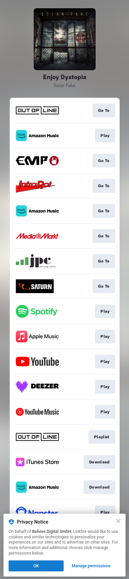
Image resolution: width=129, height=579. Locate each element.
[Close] (118, 520)
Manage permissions (91, 566)
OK (36, 566)
